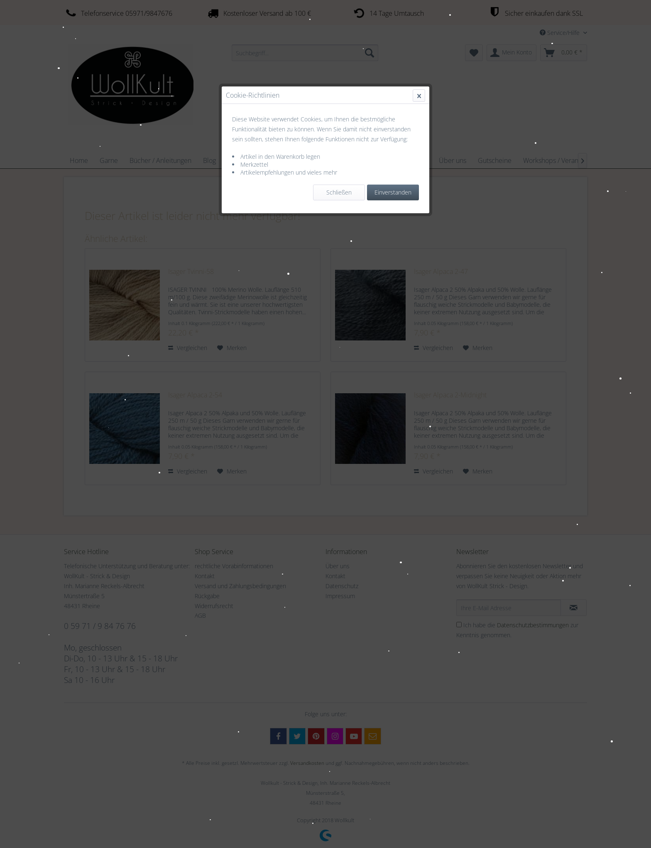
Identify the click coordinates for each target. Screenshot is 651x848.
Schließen (339, 192)
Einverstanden (392, 192)
